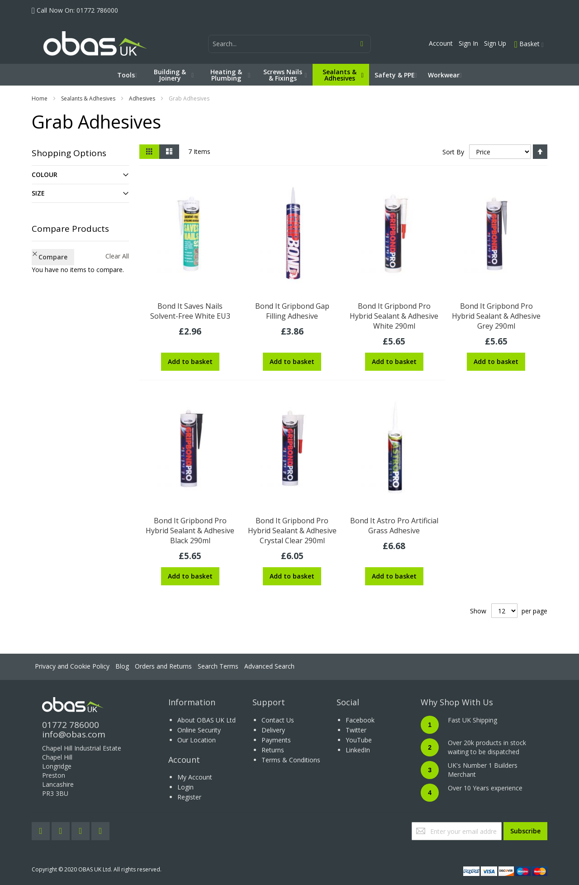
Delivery (273, 730)
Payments (276, 740)
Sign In (468, 43)
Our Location (196, 740)
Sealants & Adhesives (88, 98)
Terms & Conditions (290, 760)
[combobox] (289, 44)
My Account (194, 777)
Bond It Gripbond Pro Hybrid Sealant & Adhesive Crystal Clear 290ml (292, 530)
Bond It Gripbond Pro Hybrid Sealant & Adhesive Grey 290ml (496, 316)
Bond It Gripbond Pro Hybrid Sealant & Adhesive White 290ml (394, 316)
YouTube (359, 740)
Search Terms (218, 666)
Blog (122, 666)
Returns (272, 750)
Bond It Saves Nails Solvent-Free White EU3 (190, 311)
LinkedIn (358, 750)
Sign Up (495, 43)
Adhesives (142, 98)
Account (441, 43)
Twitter (356, 730)
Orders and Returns (163, 666)
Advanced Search (269, 666)
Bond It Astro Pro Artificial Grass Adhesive (394, 526)
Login (185, 787)
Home (39, 98)
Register (189, 797)
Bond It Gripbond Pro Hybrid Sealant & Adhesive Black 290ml (190, 530)
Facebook (360, 720)
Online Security (199, 730)
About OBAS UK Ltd (206, 720)
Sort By (453, 152)
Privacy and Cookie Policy (72, 666)
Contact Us (277, 720)
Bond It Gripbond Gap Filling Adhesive (292, 311)
